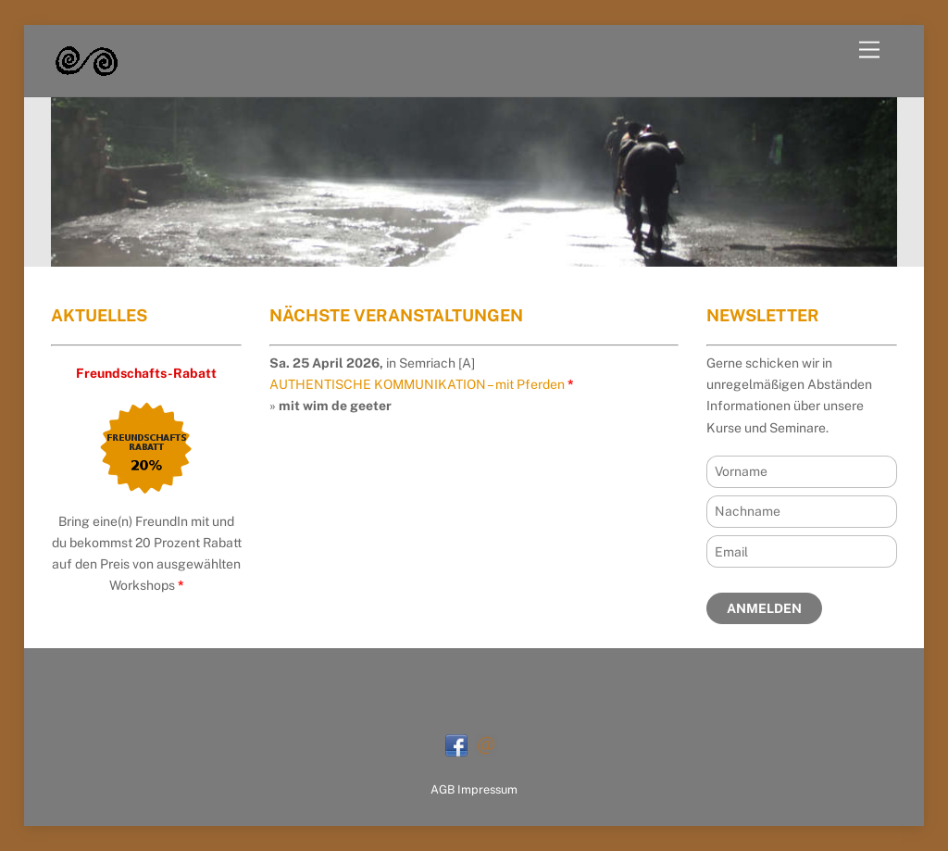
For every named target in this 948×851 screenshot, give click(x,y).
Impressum (487, 789)
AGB (442, 789)
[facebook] (456, 744)
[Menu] (869, 50)
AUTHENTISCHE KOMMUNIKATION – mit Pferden (417, 384)
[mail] (486, 744)
